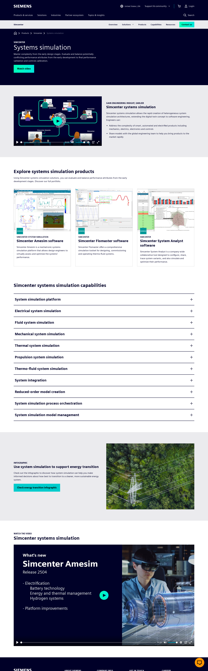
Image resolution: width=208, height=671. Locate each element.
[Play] (17, 142)
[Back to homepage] (15, 33)
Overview (113, 24)
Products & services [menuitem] (23, 15)
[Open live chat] (199, 662)
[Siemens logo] (22, 6)
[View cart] (179, 6)
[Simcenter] (38, 33)
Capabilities (156, 24)
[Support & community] (158, 6)
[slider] (42, 142)
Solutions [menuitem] (42, 15)
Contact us (187, 24)
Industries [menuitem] (56, 15)
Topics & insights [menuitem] (96, 15)
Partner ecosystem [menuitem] (74, 15)
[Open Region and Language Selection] (130, 6)
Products (142, 24)
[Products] (25, 33)
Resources (170, 24)
